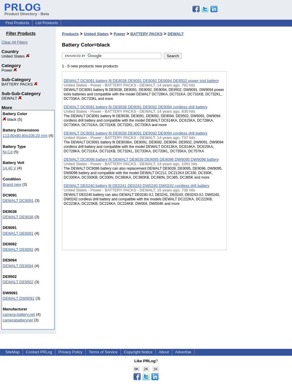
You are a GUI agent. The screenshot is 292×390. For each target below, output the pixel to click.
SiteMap (12, 352)
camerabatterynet (18, 320)
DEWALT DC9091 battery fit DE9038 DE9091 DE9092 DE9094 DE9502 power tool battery (141, 80)
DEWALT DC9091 (18, 200)
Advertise (183, 352)
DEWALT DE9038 (18, 217)
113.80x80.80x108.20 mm (25, 135)
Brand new (12, 184)
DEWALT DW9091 (19, 298)
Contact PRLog (39, 352)
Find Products (17, 23)
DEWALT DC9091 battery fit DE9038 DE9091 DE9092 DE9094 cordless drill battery (135, 107)
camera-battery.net (19, 314)
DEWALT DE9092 (18, 249)
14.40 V (9, 168)
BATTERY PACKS (19, 84)
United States (15, 56)
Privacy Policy (70, 352)
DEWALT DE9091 (18, 233)
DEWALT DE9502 (18, 282)
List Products (46, 23)
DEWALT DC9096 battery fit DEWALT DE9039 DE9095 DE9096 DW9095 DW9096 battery (141, 159)
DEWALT (11, 98)
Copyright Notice (138, 352)
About (164, 352)
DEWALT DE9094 (18, 266)
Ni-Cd (8, 152)
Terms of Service (103, 352)
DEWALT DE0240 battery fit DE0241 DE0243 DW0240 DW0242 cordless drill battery (136, 185)
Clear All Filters (14, 42)
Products (70, 34)
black (9, 119)
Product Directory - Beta (26, 11)
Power (9, 70)
